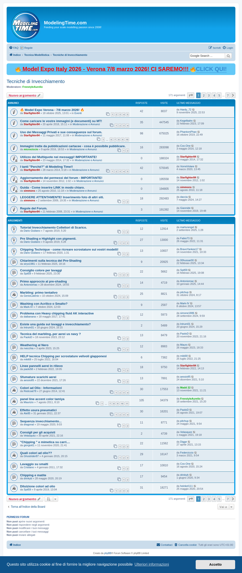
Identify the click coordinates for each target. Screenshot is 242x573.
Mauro (183, 344)
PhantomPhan (188, 131)
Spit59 (27, 273)
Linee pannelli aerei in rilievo (41, 366)
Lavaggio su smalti (34, 464)
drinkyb (28, 478)
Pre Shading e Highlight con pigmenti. (48, 238)
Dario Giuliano (32, 230)
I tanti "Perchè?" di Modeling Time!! (46, 166)
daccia (184, 196)
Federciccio (186, 452)
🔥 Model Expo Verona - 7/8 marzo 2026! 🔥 (52, 110)
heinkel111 (186, 486)
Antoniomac (30, 284)
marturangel (187, 227)
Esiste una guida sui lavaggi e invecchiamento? (55, 324)
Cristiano (29, 467)
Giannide (185, 208)
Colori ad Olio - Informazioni (41, 388)
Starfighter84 (32, 113)
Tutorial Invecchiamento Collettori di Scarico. (53, 227)
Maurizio (29, 402)
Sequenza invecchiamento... (41, 421)
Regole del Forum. (33, 208)
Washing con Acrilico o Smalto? (44, 303)
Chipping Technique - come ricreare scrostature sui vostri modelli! (69, 249)
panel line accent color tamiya (42, 399)
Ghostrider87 (31, 456)
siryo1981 (29, 263)
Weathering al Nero (34, 345)
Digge (183, 441)
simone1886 (187, 313)
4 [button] (214, 95)
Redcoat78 (30, 391)
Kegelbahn (186, 120)
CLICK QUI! (211, 69)
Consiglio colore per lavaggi (41, 270)
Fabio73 (185, 238)
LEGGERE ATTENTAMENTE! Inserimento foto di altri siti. (62, 197)
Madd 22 (185, 387)
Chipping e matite (33, 475)
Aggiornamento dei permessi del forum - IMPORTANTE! (61, 178)
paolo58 (28, 369)
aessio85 (29, 380)
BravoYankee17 (189, 249)
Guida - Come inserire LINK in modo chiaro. (52, 187)
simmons (29, 190)
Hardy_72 (185, 109)
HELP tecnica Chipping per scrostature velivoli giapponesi (63, 356)
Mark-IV (28, 306)
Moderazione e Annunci (86, 124)
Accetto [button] (215, 564)
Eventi (78, 113)
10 (127, 139)
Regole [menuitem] (28, 47)
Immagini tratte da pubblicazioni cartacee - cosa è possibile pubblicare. (72, 146)
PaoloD (28, 337)
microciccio (31, 149)
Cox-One (185, 145)
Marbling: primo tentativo (38, 292)
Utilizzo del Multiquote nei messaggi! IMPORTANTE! (58, 157)
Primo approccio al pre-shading (43, 281)
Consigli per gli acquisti (37, 432)
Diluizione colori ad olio (37, 486)
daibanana (30, 316)
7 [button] (228, 95)
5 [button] (219, 95)
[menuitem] (13, 48)
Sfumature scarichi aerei (38, 377)
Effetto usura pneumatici (38, 410)
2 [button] (203, 95)
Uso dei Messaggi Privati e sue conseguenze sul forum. (61, 132)
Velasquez (30, 435)
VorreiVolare (187, 166)
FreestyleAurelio (32, 86)
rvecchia (28, 348)
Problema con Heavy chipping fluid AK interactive (57, 313)
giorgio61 (29, 445)
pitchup (184, 292)
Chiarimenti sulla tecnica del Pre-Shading (50, 260)
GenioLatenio (31, 295)
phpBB (107, 553)
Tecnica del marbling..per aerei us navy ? (50, 334)
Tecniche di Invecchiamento (36, 81)
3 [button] (209, 95)
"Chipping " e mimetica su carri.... (45, 442)
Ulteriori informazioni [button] (151, 564)
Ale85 (27, 413)
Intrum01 (29, 327)
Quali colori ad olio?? (36, 453)
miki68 (27, 359)
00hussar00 (187, 260)
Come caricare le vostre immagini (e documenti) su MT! (61, 121)
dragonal (29, 424)
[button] (190, 95)
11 (127, 403)
